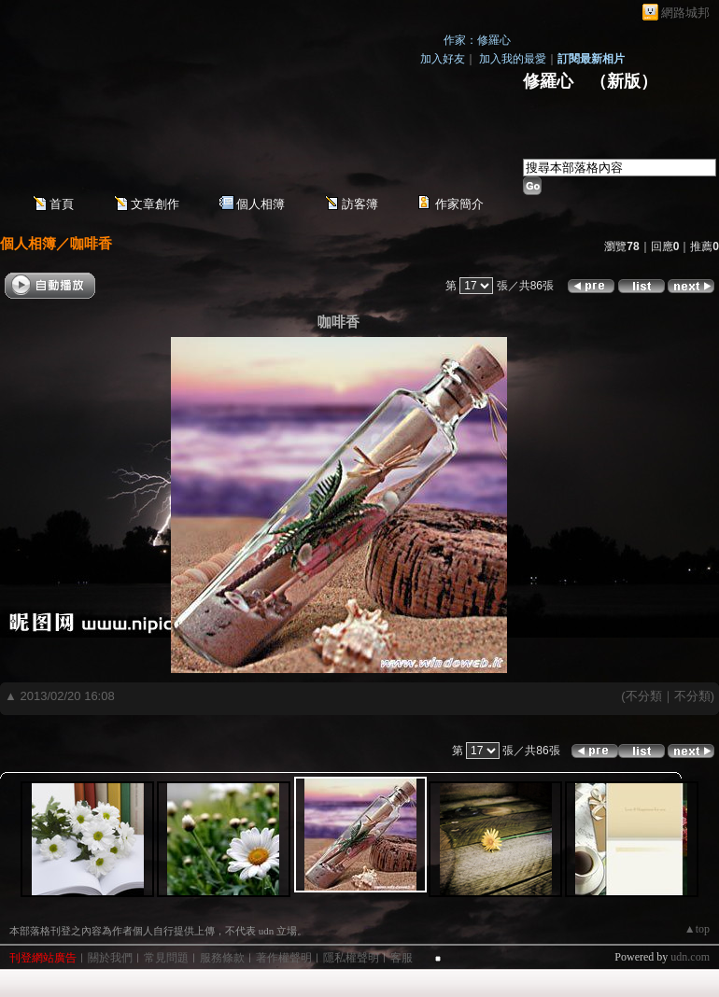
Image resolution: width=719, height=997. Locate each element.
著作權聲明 (284, 957)
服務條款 (222, 957)
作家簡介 (459, 204)
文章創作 (155, 204)
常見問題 (166, 957)
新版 (624, 81)
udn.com (690, 956)
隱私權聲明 (351, 957)
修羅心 (548, 81)
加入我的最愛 (512, 58)
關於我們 (110, 957)
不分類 (644, 696)
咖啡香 (91, 243)
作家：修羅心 (477, 40)
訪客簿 (360, 204)
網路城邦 (685, 13)
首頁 (61, 204)
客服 (401, 957)
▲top (697, 928)
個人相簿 (260, 204)
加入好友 (442, 58)
